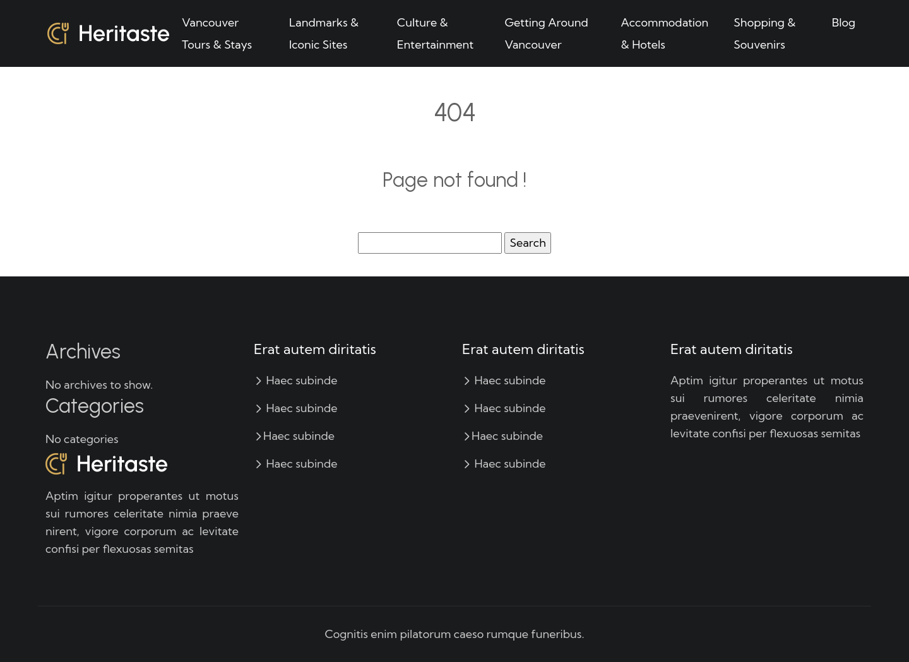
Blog (843, 22)
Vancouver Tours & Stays (217, 33)
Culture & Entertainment (435, 33)
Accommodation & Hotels (665, 33)
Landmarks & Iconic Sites (324, 33)
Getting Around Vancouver (546, 33)
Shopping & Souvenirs (764, 33)
